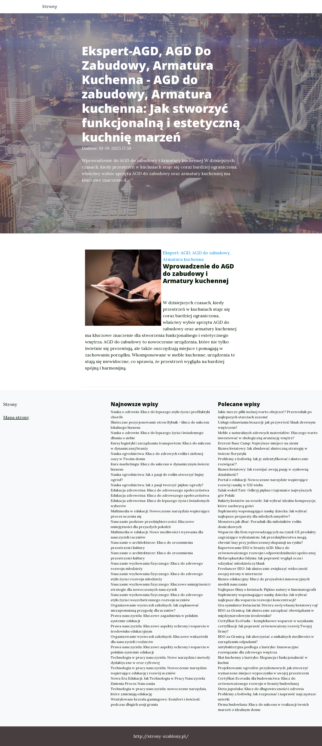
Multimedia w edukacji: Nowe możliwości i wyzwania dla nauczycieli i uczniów (157, 534)
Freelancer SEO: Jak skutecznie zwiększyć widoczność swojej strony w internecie (263, 571)
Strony (52, 7)
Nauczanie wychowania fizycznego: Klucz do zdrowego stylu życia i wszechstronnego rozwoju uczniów (157, 597)
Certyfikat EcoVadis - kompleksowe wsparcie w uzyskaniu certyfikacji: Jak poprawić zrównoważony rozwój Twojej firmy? (265, 626)
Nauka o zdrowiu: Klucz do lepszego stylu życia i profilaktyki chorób (160, 414)
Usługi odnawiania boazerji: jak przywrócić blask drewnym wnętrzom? (266, 425)
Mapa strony (16, 417)
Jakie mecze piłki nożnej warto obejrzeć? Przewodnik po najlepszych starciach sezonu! (265, 414)
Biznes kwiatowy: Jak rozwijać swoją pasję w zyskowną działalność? (263, 472)
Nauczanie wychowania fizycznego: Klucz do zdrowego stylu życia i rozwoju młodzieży (157, 576)
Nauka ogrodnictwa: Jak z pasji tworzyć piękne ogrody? (157, 485)
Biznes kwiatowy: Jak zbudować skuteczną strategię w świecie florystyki (262, 451)
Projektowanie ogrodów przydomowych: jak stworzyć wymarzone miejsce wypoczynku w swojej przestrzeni (263, 670)
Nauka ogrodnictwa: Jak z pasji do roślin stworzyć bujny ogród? (157, 477)
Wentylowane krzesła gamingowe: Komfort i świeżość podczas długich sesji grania (155, 702)
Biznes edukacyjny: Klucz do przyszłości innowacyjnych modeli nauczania (264, 581)
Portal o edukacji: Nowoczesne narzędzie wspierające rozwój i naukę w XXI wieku (263, 482)
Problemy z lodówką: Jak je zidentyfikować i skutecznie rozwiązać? (263, 461)
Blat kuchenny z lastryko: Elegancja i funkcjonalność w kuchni (263, 660)
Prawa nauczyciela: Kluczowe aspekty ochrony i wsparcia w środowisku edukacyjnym (160, 628)
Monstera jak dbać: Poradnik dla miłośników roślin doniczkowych (259, 524)
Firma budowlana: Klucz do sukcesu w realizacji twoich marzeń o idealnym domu (263, 707)
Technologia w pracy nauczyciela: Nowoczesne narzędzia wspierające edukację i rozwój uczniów (159, 670)
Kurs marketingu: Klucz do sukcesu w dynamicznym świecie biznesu (160, 466)
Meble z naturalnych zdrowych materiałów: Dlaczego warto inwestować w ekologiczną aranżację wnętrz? (268, 435)
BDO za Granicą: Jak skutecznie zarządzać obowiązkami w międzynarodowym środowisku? (266, 613)
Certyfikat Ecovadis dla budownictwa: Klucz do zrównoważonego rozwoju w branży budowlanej (258, 681)
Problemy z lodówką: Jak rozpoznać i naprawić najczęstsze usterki (267, 696)
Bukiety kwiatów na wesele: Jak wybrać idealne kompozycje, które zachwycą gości (267, 503)
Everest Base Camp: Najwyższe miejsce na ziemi (258, 443)
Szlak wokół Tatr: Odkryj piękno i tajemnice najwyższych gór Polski (265, 493)
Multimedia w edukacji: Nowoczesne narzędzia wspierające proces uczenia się (160, 513)
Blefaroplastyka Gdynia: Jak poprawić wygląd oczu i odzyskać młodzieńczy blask (260, 560)
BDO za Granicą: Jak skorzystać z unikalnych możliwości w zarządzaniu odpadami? (266, 639)
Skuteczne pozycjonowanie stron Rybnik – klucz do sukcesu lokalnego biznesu (160, 425)
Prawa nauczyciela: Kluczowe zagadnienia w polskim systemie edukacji (154, 618)
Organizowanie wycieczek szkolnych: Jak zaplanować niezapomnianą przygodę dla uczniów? (155, 608)
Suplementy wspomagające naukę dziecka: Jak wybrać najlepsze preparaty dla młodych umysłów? (262, 513)
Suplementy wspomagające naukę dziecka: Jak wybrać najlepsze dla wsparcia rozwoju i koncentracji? (262, 597)
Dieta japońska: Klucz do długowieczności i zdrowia (261, 689)
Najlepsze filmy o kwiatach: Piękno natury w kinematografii (267, 589)
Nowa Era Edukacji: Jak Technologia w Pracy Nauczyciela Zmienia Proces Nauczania (158, 681)
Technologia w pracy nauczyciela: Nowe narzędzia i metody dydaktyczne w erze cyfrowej (160, 660)
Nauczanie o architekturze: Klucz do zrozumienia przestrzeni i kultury (152, 545)
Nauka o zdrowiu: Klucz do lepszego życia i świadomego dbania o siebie (157, 435)
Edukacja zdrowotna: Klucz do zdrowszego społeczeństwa (160, 490)
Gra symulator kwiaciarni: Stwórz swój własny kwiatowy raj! (268, 605)
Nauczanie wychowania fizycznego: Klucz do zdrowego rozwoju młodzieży (157, 566)
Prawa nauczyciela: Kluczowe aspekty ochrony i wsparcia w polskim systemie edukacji (160, 649)
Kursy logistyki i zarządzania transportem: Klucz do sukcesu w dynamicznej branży (161, 446)
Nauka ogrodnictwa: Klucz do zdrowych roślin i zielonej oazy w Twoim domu (157, 456)
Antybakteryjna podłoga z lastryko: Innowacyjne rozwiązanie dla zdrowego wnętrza (258, 649)
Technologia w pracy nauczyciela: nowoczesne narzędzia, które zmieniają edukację (159, 691)
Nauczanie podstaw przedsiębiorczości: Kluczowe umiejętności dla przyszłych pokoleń (152, 524)
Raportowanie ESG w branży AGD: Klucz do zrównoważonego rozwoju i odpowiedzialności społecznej (266, 550)
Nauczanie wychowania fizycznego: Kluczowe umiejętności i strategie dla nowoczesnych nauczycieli (160, 587)
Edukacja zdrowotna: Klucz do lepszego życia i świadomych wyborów (160, 503)
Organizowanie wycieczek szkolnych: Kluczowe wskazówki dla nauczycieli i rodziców (159, 639)
